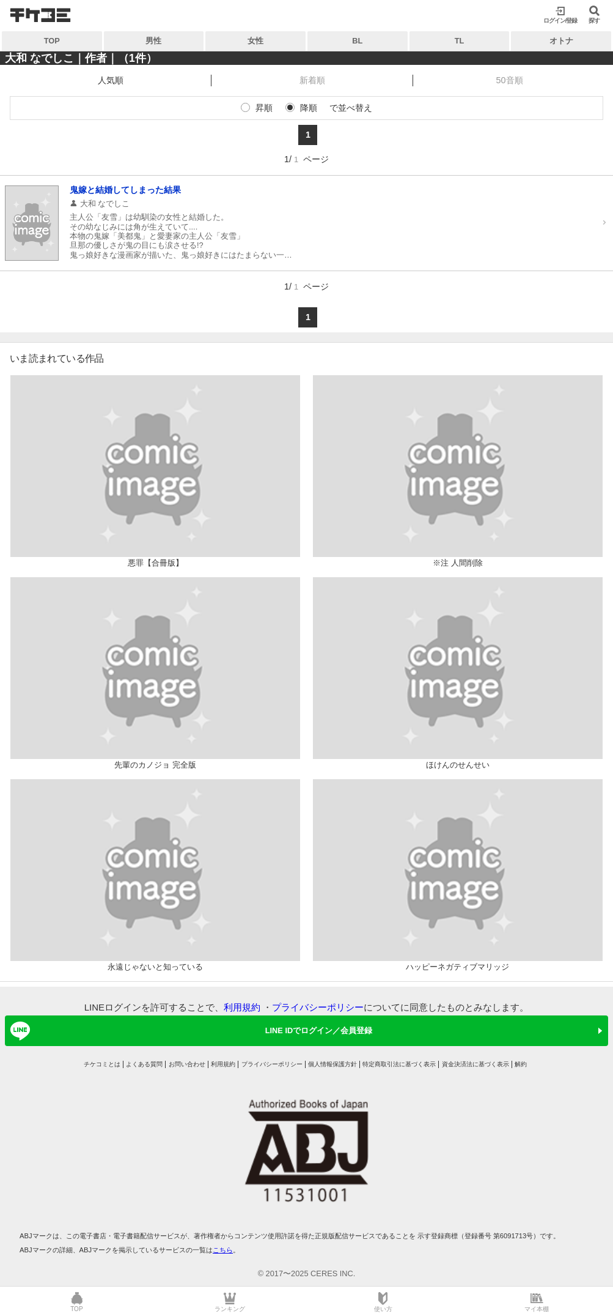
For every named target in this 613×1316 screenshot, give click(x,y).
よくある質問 (144, 1064)
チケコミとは (102, 1064)
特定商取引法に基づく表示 (399, 1064)
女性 (255, 40)
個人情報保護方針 (332, 1064)
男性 (153, 40)
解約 (521, 1064)
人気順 (110, 80)
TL (459, 40)
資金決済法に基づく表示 (475, 1064)
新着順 (312, 80)
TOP (52, 40)
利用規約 (242, 1007)
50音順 (509, 80)
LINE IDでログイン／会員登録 (189, 1031)
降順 (308, 108)
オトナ (561, 40)
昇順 (264, 108)
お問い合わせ (187, 1064)
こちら (223, 1250)
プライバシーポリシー (318, 1007)
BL (357, 40)
